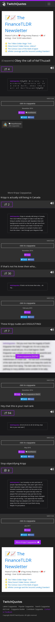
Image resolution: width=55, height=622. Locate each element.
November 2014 (27, 108)
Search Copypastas (42, 606)
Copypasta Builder (18, 609)
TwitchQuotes (14, 4)
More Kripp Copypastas (27, 542)
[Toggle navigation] (49, 4)
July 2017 (27, 526)
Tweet (24, 117)
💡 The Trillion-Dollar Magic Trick (18, 43)
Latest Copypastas (10, 606)
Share (31, 117)
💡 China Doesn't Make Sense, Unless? (20, 46)
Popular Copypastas (26, 606)
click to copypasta (27, 103)
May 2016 (27, 448)
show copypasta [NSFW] (27, 356)
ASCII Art (6, 609)
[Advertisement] (27, 161)
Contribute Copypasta (34, 609)
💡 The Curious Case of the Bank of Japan (21, 49)
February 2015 (27, 308)
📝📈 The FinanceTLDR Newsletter (18, 24)
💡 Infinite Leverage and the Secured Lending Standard (27, 51)
